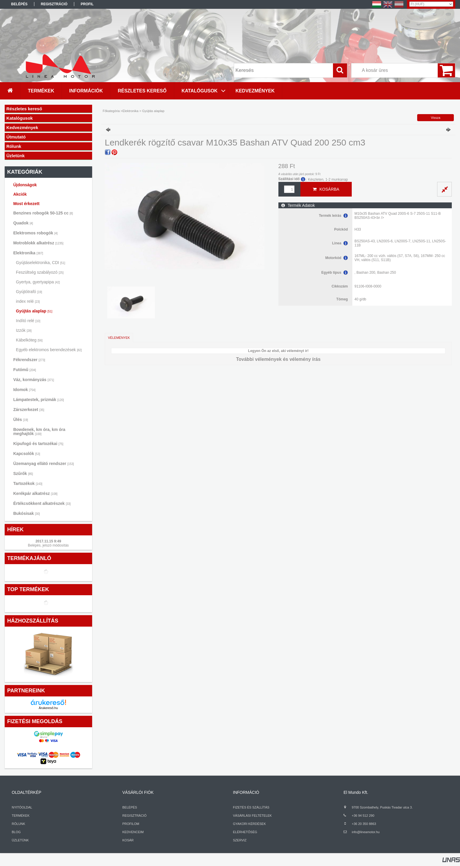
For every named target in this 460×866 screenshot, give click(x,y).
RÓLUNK (18, 824)
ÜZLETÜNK (20, 840)
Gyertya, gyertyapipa (38, 282)
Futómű (24, 369)
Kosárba (329, 189)
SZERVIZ (239, 840)
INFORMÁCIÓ (246, 792)
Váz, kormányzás (33, 379)
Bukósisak (26, 513)
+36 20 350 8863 (364, 824)
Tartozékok (27, 483)
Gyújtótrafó (29, 291)
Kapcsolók (26, 453)
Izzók (23, 330)
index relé (28, 301)
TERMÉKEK (21, 815)
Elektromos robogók (35, 233)
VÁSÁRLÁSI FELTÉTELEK (252, 815)
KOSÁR (128, 840)
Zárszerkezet (28, 409)
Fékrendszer (29, 359)
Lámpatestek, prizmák (38, 399)
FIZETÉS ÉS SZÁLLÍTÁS (251, 807)
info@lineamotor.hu (366, 832)
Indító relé (28, 320)
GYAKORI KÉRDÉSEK (249, 824)
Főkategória (111, 111)
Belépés (19, 4)
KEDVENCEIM (133, 832)
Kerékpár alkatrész (35, 493)
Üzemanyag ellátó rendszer (43, 463)
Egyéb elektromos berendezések (49, 349)
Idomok (24, 389)
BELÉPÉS (129, 807)
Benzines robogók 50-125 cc (43, 213)
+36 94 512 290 (363, 815)
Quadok (23, 223)
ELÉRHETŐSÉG (245, 832)
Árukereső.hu (48, 708)
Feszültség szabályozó (39, 272)
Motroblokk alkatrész (38, 243)
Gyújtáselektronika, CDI (40, 262)
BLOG (16, 832)
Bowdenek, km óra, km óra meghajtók (39, 431)
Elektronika (28, 253)
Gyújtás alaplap (34, 311)
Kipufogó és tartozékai (38, 443)
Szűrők (23, 473)
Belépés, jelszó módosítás (48, 545)
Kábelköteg (29, 340)
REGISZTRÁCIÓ (134, 815)
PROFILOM (130, 824)
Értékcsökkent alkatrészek (42, 503)
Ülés (20, 419)
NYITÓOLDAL (22, 807)
